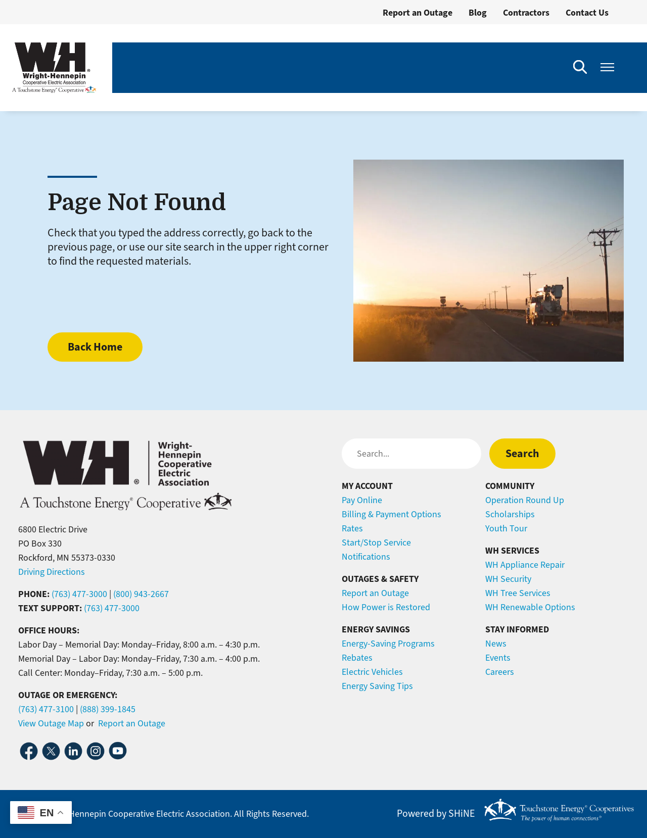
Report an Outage (417, 13)
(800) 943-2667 (141, 594)
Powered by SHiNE (436, 814)
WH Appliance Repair (525, 564)
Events (498, 657)
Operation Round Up (524, 500)
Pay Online (362, 500)
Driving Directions (51, 571)
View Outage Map (51, 723)
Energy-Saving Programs (388, 643)
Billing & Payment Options (391, 514)
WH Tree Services (517, 593)
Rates (352, 528)
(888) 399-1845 (107, 709)
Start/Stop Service (376, 542)
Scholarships (510, 514)
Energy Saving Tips (377, 686)
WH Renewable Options (530, 607)
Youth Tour (506, 528)
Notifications (366, 556)
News (495, 643)
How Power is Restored (386, 607)
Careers (499, 671)
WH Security (508, 578)
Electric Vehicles (372, 671)
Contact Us (587, 13)
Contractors (526, 13)
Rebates (357, 657)
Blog (478, 13)
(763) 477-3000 (79, 594)
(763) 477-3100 (46, 709)
